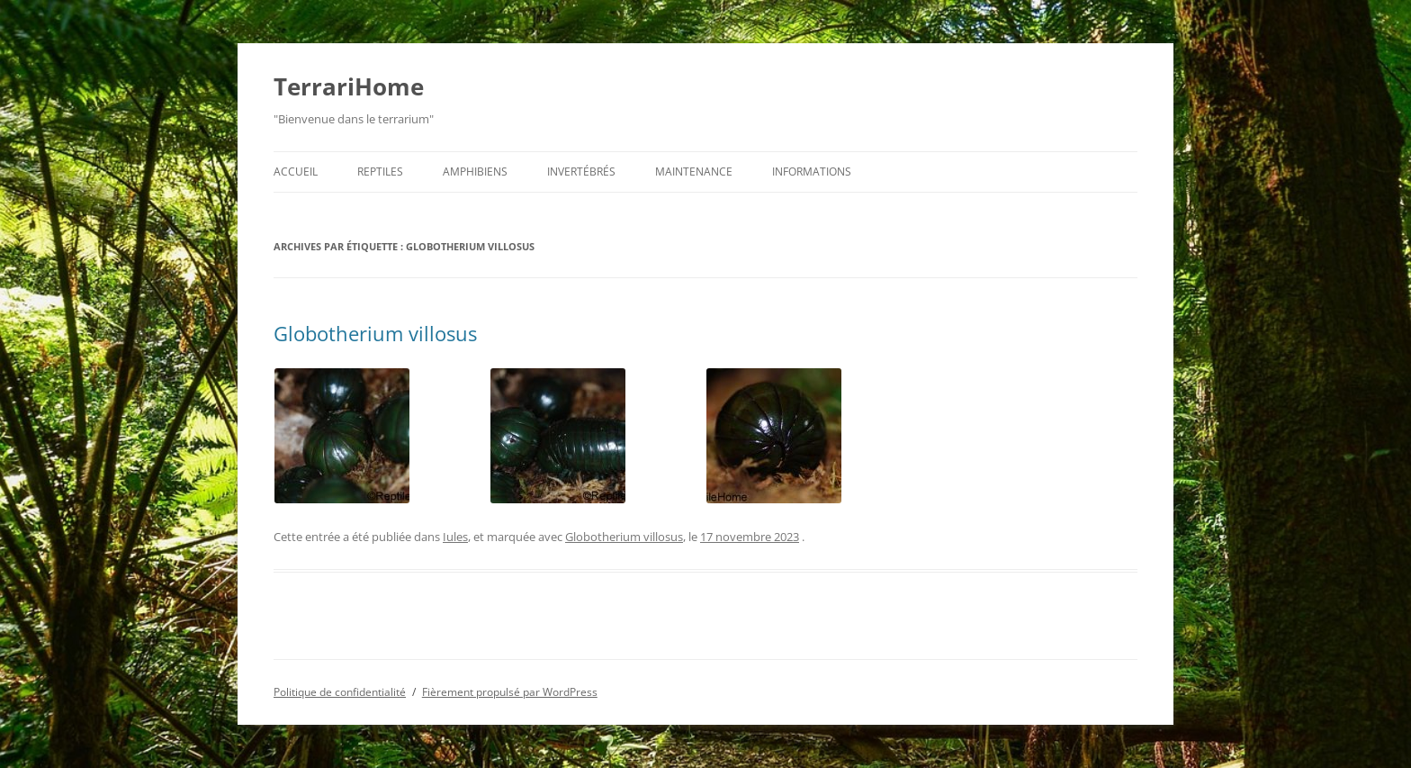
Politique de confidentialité (340, 692)
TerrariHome (349, 86)
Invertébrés (581, 171)
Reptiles (380, 171)
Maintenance (693, 171)
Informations (811, 171)
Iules (455, 537)
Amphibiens (475, 171)
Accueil (296, 171)
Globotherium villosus (375, 333)
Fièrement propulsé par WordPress (510, 692)
